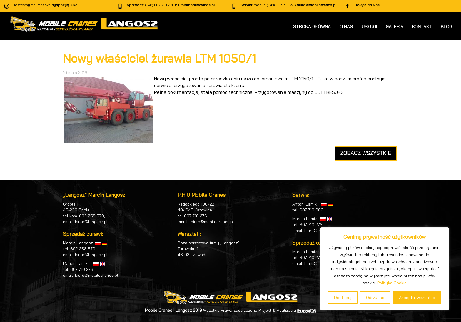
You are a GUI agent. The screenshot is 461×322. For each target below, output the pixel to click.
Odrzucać (375, 297)
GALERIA (394, 26)
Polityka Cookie (392, 283)
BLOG (446, 26)
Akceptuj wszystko (417, 297)
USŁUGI (369, 26)
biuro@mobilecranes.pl (195, 5)
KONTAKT (422, 26)
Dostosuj (342, 297)
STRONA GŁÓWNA (312, 26)
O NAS (346, 26)
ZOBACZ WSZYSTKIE (365, 153)
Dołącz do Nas (367, 5)
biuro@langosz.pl (91, 221)
